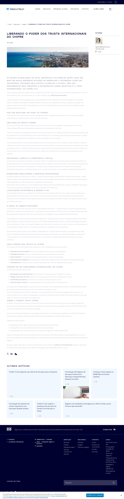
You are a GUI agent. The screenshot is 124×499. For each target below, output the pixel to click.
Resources (16, 24)
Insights (23, 24)
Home (9, 24)
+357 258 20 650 (99, 49)
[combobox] (90, 482)
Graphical (82, 492)
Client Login (99, 9)
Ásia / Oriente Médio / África (46, 442)
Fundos (11, 439)
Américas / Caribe (44, 439)
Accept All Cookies (95, 496)
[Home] (11, 430)
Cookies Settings (13, 481)
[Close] (121, 496)
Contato (85, 9)
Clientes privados (16, 442)
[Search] (113, 482)
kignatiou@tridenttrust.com (102, 47)
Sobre (37, 9)
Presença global (60, 9)
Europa (40, 446)
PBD (89, 492)
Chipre (98, 52)
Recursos (75, 9)
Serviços (47, 9)
